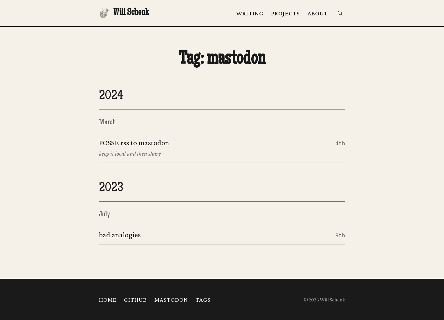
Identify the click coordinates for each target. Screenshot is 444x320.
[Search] (340, 13)
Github (135, 299)
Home (107, 299)
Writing (249, 13)
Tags (203, 299)
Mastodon (171, 299)
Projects (285, 13)
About (318, 13)
